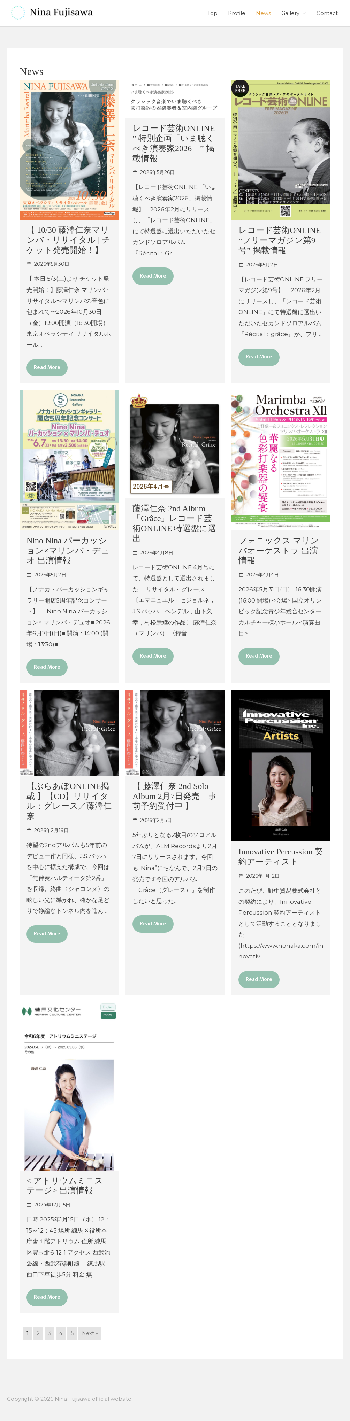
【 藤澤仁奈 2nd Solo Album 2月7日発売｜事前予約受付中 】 (174, 797)
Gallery (290, 13)
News (263, 13)
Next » (91, 1336)
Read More (48, 367)
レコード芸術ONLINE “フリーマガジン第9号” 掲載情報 (279, 240)
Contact (327, 13)
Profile (236, 13)
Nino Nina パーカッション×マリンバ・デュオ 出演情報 (67, 551)
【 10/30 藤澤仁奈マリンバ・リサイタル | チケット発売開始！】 (68, 240)
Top (212, 13)
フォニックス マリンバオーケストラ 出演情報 (278, 551)
